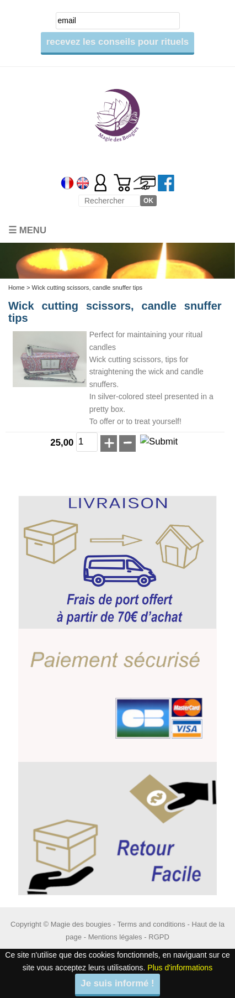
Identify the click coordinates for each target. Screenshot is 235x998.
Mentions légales (115, 937)
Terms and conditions (151, 924)
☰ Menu (27, 230)
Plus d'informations (179, 967)
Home (16, 287)
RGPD (158, 937)
